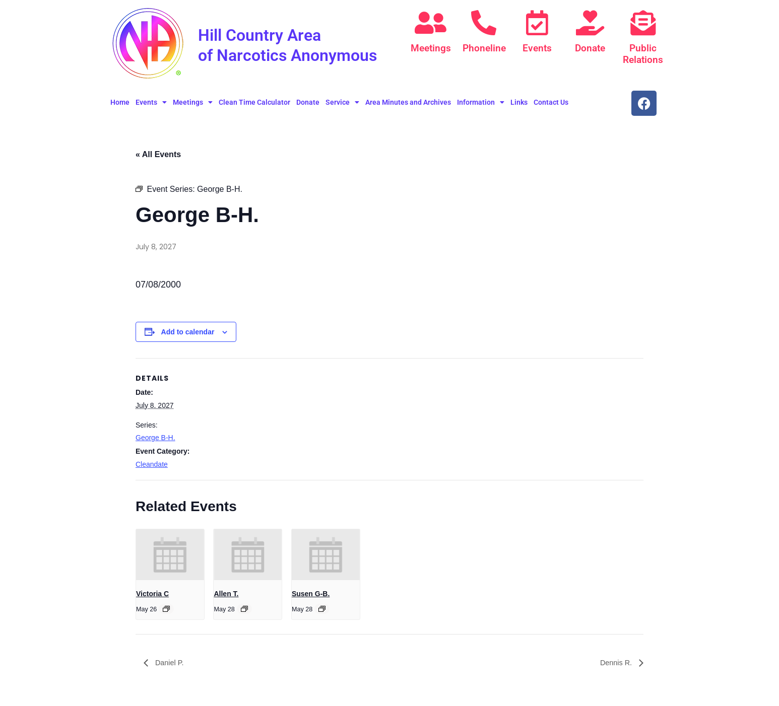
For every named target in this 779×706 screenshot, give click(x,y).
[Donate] (590, 22)
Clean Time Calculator (254, 106)
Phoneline (483, 48)
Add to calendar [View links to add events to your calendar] (188, 336)
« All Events (158, 158)
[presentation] (170, 558)
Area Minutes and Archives (408, 106)
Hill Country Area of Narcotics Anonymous (274, 54)
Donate (590, 48)
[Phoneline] (483, 22)
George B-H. (155, 442)
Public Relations (643, 53)
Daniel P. (170, 667)
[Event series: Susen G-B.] (322, 613)
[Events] (537, 22)
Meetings (431, 48)
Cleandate (152, 468)
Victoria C (152, 598)
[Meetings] (430, 22)
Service (342, 106)
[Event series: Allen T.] (244, 613)
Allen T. (226, 598)
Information (480, 106)
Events (537, 48)
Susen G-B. (311, 598)
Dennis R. (615, 667)
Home (119, 106)
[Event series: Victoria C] (166, 613)
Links (519, 106)
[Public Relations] (643, 22)
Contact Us (551, 106)
